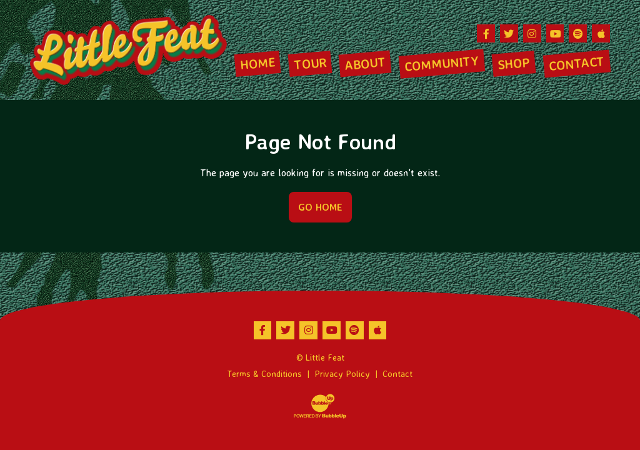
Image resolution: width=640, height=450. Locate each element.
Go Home (320, 207)
